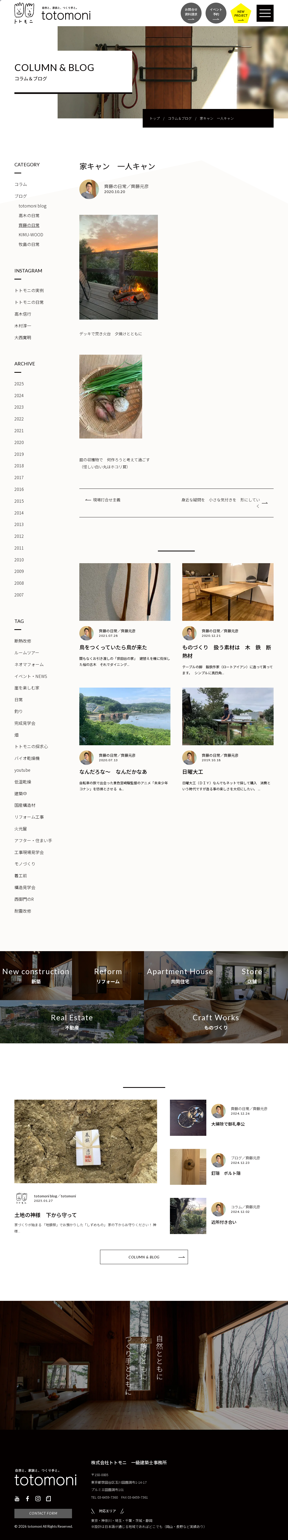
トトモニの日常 (29, 302)
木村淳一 (22, 325)
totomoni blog (32, 205)
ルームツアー (26, 652)
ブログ (20, 196)
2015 (19, 501)
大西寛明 (22, 337)
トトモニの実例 (29, 290)
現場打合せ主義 (106, 499)
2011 (19, 548)
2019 (19, 454)
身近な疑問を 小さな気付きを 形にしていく (220, 503)
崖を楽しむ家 (27, 687)
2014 (19, 512)
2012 (19, 536)
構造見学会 (24, 887)
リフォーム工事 (29, 817)
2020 (19, 442)
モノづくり (24, 864)
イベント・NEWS (30, 676)
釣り (18, 711)
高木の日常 (29, 215)
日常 (18, 699)
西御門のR (24, 899)
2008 (19, 583)
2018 (19, 465)
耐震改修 (22, 911)
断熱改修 (22, 641)
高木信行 (22, 314)
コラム (20, 184)
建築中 (20, 793)
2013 (19, 524)
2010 (19, 559)
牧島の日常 (29, 244)
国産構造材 (24, 805)
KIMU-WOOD (31, 234)
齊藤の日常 (29, 225)
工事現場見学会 (29, 852)
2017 (19, 477)
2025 (19, 383)
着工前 (20, 875)
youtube (22, 770)
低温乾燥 (22, 782)
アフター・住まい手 (33, 840)
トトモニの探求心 (31, 746)
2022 (19, 418)
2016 (19, 489)
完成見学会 (24, 723)
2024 (19, 395)
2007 (19, 594)
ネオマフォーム (29, 664)
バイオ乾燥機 (27, 758)
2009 (19, 571)
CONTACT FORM (43, 1513)
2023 (19, 407)
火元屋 (20, 828)
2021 (19, 430)
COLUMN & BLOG (144, 1257)
